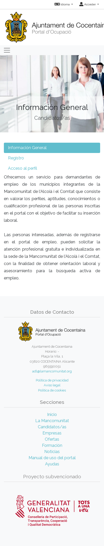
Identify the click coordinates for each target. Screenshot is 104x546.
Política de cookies (52, 390)
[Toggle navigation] (7, 50)
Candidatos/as (52, 426)
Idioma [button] (63, 4)
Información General (27, 147)
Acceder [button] (88, 4)
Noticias (52, 451)
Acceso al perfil (22, 168)
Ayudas (52, 464)
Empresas (52, 433)
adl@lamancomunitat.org (52, 371)
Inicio (52, 414)
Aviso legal (52, 385)
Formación (52, 445)
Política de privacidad (52, 380)
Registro (16, 158)
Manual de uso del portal (52, 457)
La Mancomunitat (52, 420)
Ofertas (52, 439)
